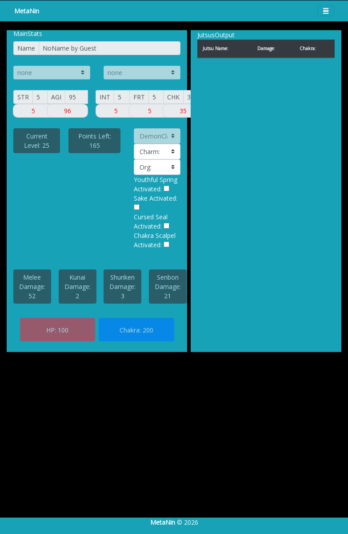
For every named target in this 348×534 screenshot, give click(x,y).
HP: (51, 330)
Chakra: (130, 330)
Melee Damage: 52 (32, 286)
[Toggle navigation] (325, 11)
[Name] (110, 48)
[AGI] (76, 97)
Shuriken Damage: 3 (122, 286)
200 (148, 330)
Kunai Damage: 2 (77, 286)
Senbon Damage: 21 (168, 286)
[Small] (33, 111)
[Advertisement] (170, 444)
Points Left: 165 (94, 141)
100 (63, 330)
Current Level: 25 (36, 141)
